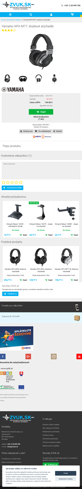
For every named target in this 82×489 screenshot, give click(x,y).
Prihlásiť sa (10, 294)
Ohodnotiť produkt (12, 188)
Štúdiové (18, 20)
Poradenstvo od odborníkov (11, 459)
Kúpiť (41, 112)
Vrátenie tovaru (48, 435)
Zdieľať (57, 131)
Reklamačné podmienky (51, 432)
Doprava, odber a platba (51, 424)
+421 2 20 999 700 (13, 444)
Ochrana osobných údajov (52, 442)
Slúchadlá (10, 20)
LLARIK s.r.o (45, 487)
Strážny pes (26, 131)
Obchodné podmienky (50, 439)
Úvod (3, 20)
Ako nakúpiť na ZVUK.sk (51, 428)
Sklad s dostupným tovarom (11, 462)
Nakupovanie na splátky (51, 446)
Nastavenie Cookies (66, 479)
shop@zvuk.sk (12, 447)
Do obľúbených (43, 131)
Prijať (66, 473)
